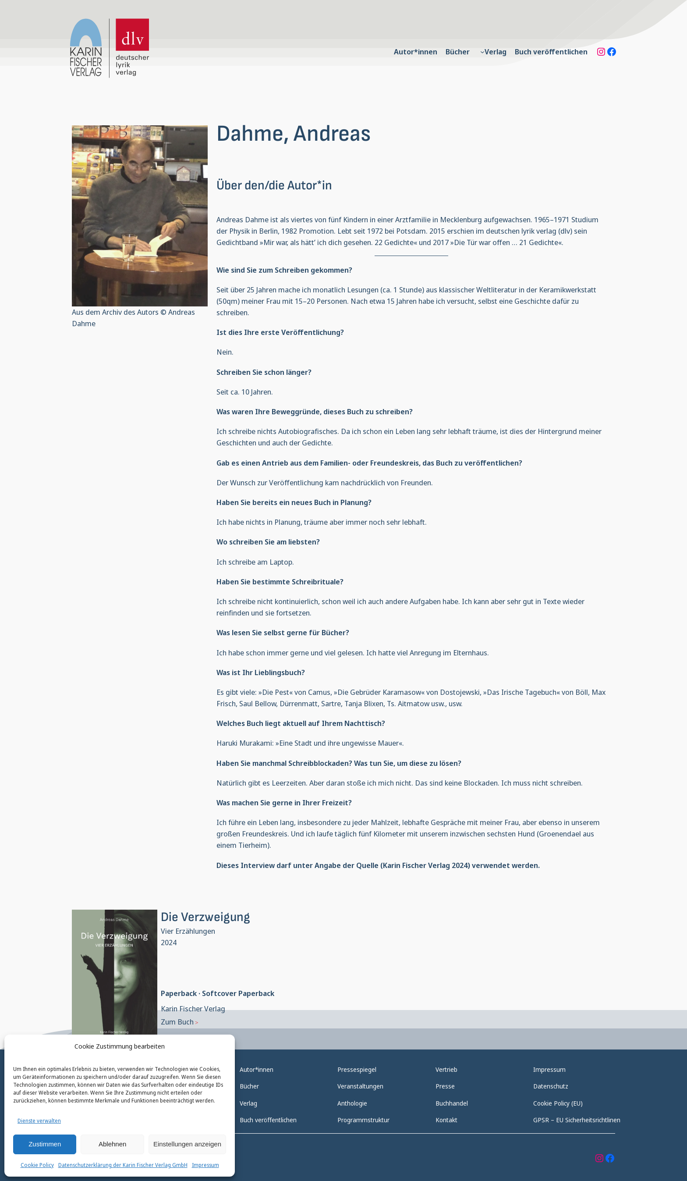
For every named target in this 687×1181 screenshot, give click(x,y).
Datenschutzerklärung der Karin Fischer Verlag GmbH (123, 1165)
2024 (169, 942)
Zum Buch (177, 1022)
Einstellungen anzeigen (187, 1144)
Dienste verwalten (39, 1120)
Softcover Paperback (238, 993)
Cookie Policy (37, 1165)
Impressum (205, 1165)
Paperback (179, 993)
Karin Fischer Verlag (193, 1008)
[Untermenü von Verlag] (482, 52)
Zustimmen (44, 1144)
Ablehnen (112, 1144)
